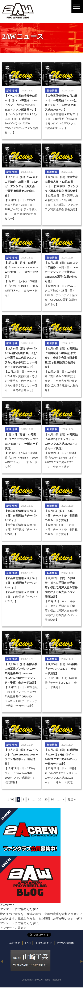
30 (52, 799)
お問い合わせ (44, 943)
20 (45, 799)
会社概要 (14, 943)
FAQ (27, 943)
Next (81, 961)
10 (39, 799)
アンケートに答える (13, 927)
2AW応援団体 (65, 943)
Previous (1, 961)
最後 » (72, 799)
